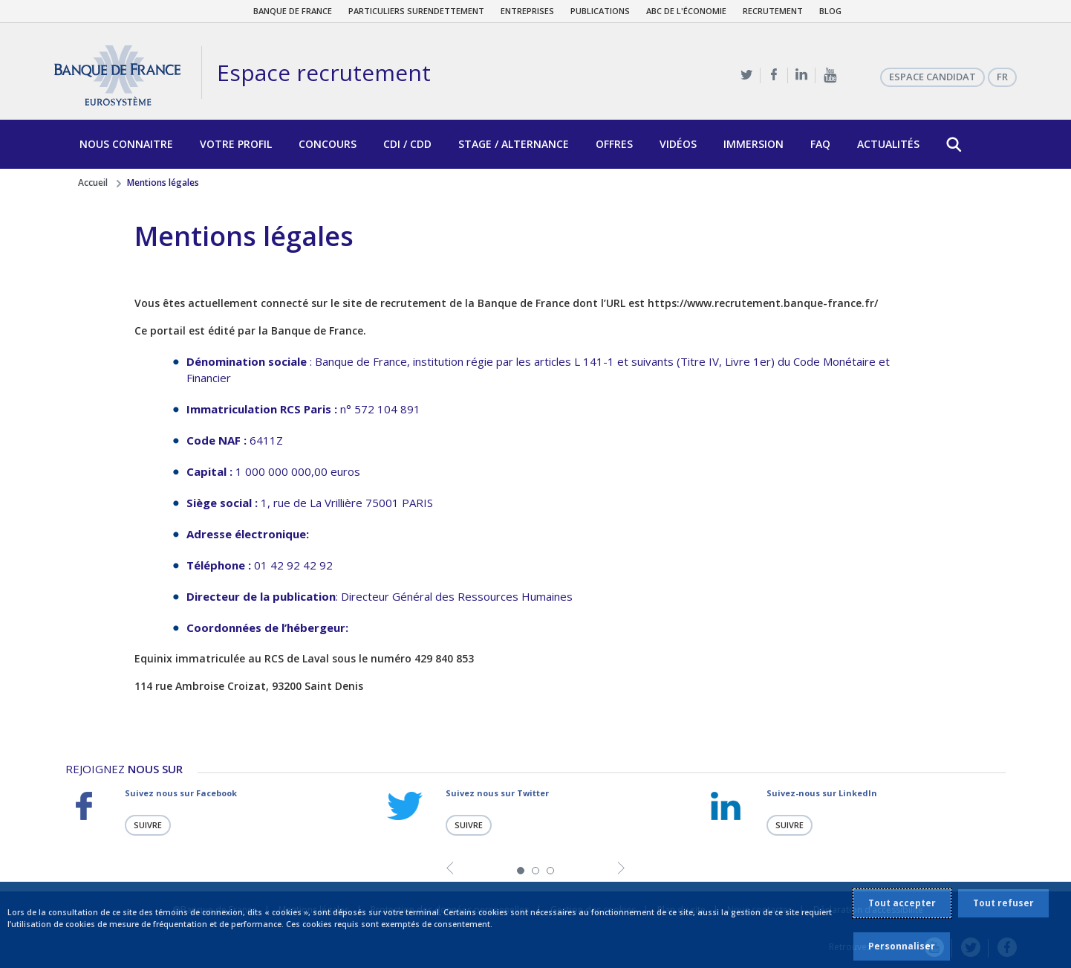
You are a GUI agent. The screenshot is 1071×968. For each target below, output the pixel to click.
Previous (449, 868)
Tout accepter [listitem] (902, 903)
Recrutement (773, 10)
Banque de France (292, 10)
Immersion (753, 144)
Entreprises (527, 10)
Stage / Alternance (513, 144)
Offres (614, 144)
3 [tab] (550, 870)
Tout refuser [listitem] (1003, 903)
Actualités (888, 144)
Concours (328, 144)
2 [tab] (535, 870)
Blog (830, 10)
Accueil (93, 182)
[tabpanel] (214, 811)
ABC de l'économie (686, 10)
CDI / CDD (407, 144)
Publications (600, 10)
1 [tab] (520, 870)
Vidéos (678, 144)
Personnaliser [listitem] (901, 946)
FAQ (820, 144)
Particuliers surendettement (416, 10)
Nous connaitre (126, 144)
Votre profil (236, 144)
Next (621, 868)
